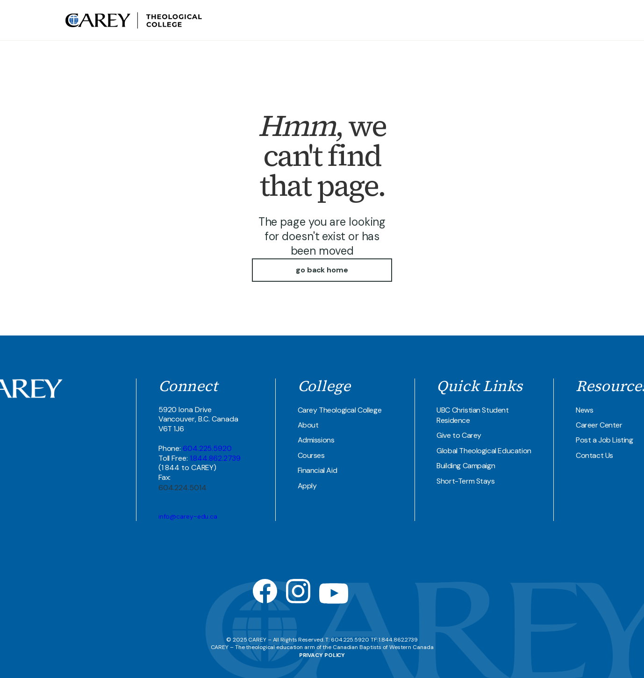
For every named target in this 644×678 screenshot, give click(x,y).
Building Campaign (465, 466)
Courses (311, 455)
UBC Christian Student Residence (472, 415)
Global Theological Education (483, 451)
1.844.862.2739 (215, 458)
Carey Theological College (340, 410)
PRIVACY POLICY (322, 655)
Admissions (316, 440)
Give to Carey (458, 435)
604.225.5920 (207, 448)
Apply (307, 486)
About (308, 425)
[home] (134, 20)
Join (573, 20)
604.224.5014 (182, 487)
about (378, 20)
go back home (322, 270)
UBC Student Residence (499, 20)
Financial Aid (317, 470)
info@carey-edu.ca (187, 516)
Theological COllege (425, 20)
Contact (551, 20)
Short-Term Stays (465, 481)
